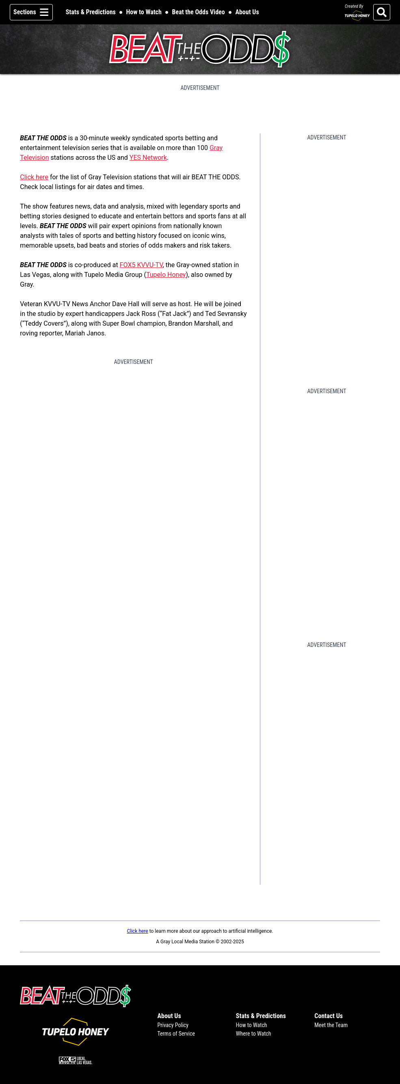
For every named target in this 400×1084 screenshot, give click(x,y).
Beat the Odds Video (198, 12)
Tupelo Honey (166, 275)
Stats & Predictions (91, 12)
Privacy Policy (172, 1025)
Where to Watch (253, 1033)
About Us (247, 12)
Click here (34, 177)
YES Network (148, 157)
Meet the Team (331, 1025)
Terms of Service (176, 1033)
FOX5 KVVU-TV (141, 265)
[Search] (381, 12)
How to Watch (144, 12)
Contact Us (328, 1016)
